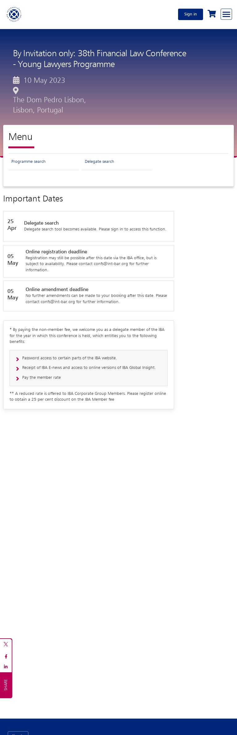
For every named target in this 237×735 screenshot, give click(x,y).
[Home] (14, 14)
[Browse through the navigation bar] (226, 14)
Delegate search (99, 161)
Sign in (190, 14)
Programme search (28, 161)
